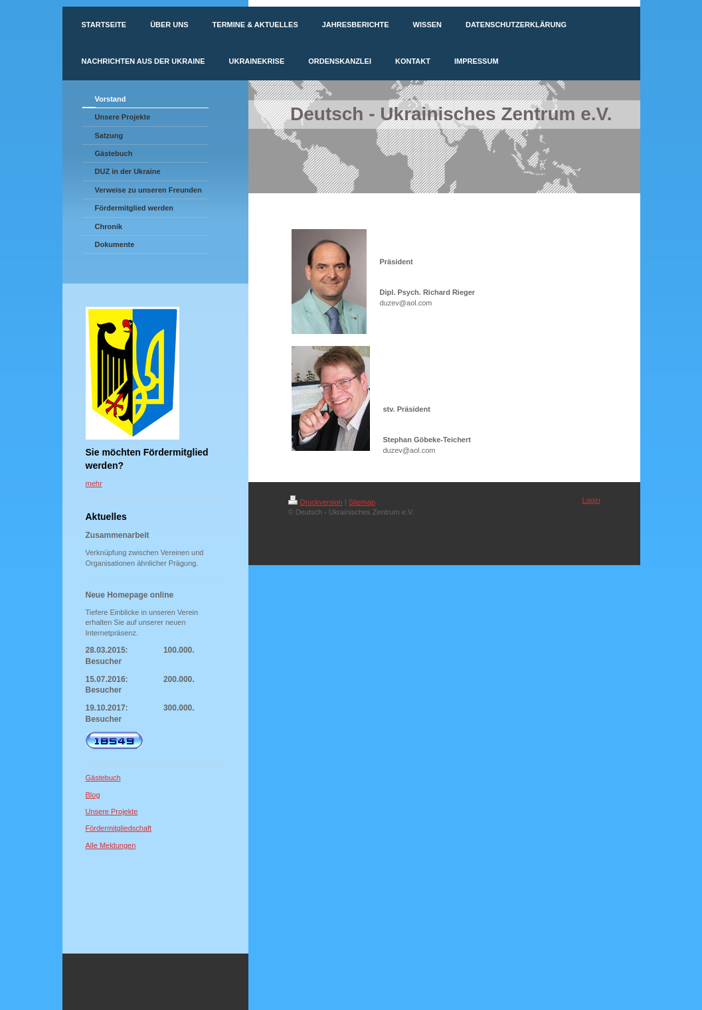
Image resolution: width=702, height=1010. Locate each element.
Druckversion (315, 502)
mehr (94, 483)
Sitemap (362, 502)
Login (591, 500)
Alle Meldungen (111, 845)
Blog (93, 795)
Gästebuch (103, 778)
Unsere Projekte (112, 811)
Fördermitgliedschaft (119, 828)
